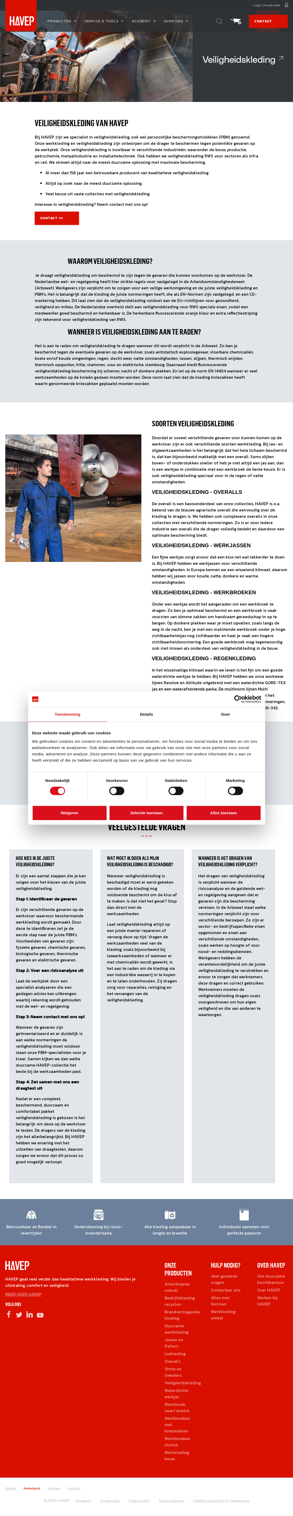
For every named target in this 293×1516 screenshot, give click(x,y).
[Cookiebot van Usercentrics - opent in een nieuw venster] (238, 699)
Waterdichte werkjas (176, 1393)
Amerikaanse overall (177, 1287)
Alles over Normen (220, 1300)
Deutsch (74, 1488)
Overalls (172, 1361)
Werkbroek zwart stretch (177, 1407)
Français (54, 1488)
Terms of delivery (171, 1500)
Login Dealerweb (266, 5)
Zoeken (219, 21)
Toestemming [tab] (68, 714)
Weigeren (69, 813)
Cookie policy (110, 1500)
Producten (59, 21)
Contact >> (51, 218)
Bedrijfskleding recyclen (180, 1301)
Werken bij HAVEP (267, 1300)
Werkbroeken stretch (177, 1441)
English (10, 1488)
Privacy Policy (139, 1500)
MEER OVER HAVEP (23, 1294)
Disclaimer (83, 1500)
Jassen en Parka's (174, 1342)
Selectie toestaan (146, 813)
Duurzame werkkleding (176, 1329)
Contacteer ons (225, 1290)
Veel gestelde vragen (224, 1279)
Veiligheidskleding (183, 1383)
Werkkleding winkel (223, 1314)
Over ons (173, 21)
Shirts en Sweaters (173, 1372)
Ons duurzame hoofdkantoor (271, 1279)
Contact (263, 21)
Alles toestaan (223, 813)
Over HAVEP (268, 1290)
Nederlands (32, 1488)
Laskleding (175, 1353)
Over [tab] (225, 714)
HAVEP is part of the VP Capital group (221, 1500)
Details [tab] (146, 714)
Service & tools (101, 21)
